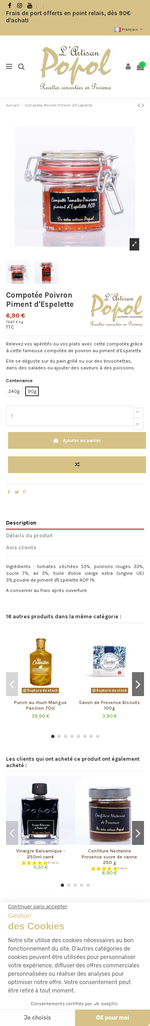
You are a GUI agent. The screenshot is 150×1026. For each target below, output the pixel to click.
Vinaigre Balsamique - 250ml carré (40, 853)
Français (129, 29)
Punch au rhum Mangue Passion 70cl (40, 705)
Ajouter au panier (77, 440)
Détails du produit (29, 535)
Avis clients (21, 547)
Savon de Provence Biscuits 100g (109, 705)
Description (21, 522)
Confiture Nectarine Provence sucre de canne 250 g (109, 856)
